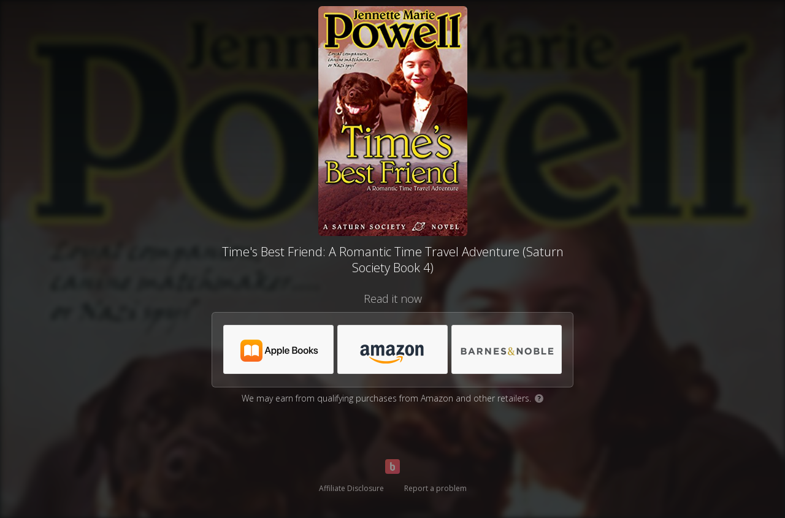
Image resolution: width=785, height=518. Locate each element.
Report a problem (435, 488)
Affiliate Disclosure (351, 488)
